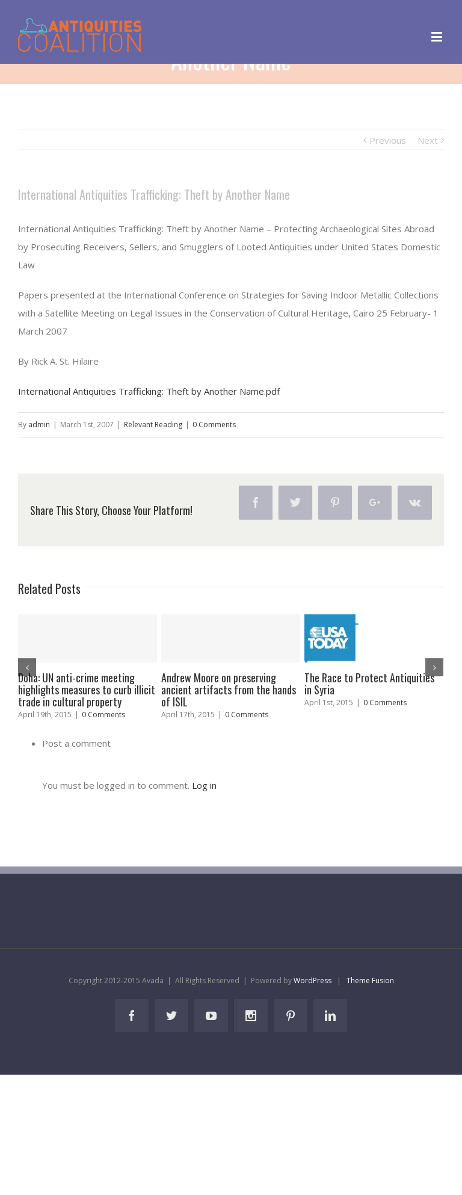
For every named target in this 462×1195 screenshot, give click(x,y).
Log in (204, 785)
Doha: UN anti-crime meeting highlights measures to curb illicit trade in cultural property (86, 689)
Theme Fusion (370, 980)
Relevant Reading (153, 424)
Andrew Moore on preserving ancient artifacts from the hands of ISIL (228, 689)
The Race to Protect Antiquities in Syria (369, 683)
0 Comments (214, 424)
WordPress (312, 980)
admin (39, 424)
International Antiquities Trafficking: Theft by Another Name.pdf (149, 391)
